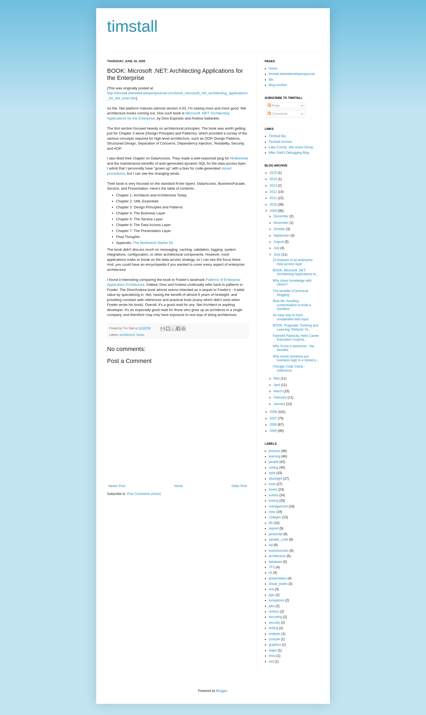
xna (271, 589)
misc (272, 512)
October (280, 229)
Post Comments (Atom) (144, 494)
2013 (274, 185)
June (277, 254)
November (282, 223)
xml (271, 661)
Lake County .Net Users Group (291, 147)
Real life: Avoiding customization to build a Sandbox (292, 305)
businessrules (279, 551)
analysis (274, 634)
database (275, 562)
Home (178, 486)
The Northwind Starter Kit (153, 243)
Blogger (221, 691)
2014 (274, 179)
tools (272, 484)
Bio (271, 79)
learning (274, 456)
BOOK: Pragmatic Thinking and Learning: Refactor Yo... (295, 327)
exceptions (276, 600)
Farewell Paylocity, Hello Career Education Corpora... (296, 337)
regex (273, 650)
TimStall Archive (280, 142)
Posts (274, 106)
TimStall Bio (277, 136)
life (271, 523)
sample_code (278, 539)
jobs (272, 606)
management (278, 506)
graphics (275, 645)
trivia (272, 656)
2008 (274, 412)
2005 (274, 431)
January (280, 404)
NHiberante (239, 158)
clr (270, 573)
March (279, 391)
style (272, 473)
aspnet (273, 528)
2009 (274, 211)
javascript (276, 534)
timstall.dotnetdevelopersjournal (292, 74)
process (274, 451)
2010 (274, 204)
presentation (278, 578)
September (282, 235)
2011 (274, 198)
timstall (132, 26)
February (280, 397)
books (140, 334)
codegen (275, 517)
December (282, 216)
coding (273, 467)
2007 (274, 418)
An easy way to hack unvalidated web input (290, 317)
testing (273, 501)
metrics (274, 611)
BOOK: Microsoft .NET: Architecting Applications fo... (295, 272)
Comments (277, 114)
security (274, 623)
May (277, 378)
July (277, 248)
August (279, 242)
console (274, 639)
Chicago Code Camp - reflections (289, 368)
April (277, 385)
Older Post (239, 486)
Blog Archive (278, 85)
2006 (274, 425)
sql (271, 545)
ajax (272, 595)
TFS (272, 567)
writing (273, 628)
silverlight (275, 479)
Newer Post (116, 486)
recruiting (275, 617)
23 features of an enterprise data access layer (293, 262)
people (273, 462)
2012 (274, 192)
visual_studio (278, 584)
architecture (127, 334)
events (273, 495)
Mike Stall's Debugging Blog (289, 153)
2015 (274, 173)
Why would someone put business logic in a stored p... (296, 358)
